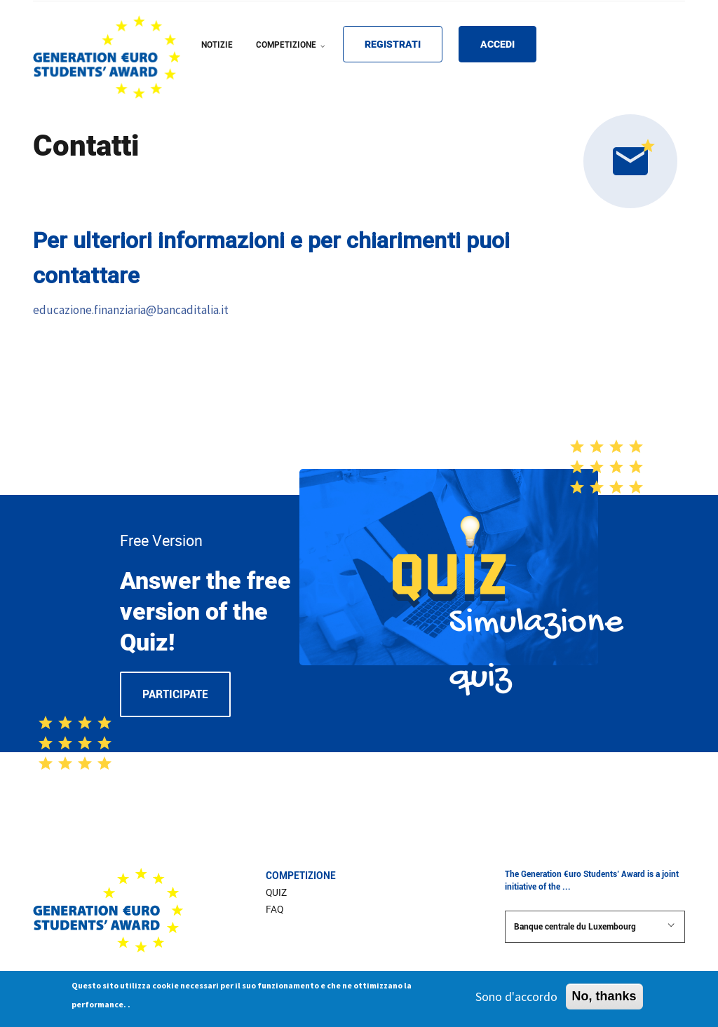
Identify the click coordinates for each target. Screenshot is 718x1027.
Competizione (301, 875)
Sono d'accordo (516, 1000)
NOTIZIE (217, 45)
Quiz (276, 892)
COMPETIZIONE (292, 54)
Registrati (393, 44)
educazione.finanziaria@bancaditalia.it (131, 310)
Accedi (497, 44)
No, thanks (604, 1000)
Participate (175, 694)
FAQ (274, 909)
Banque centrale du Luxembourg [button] (595, 926)
